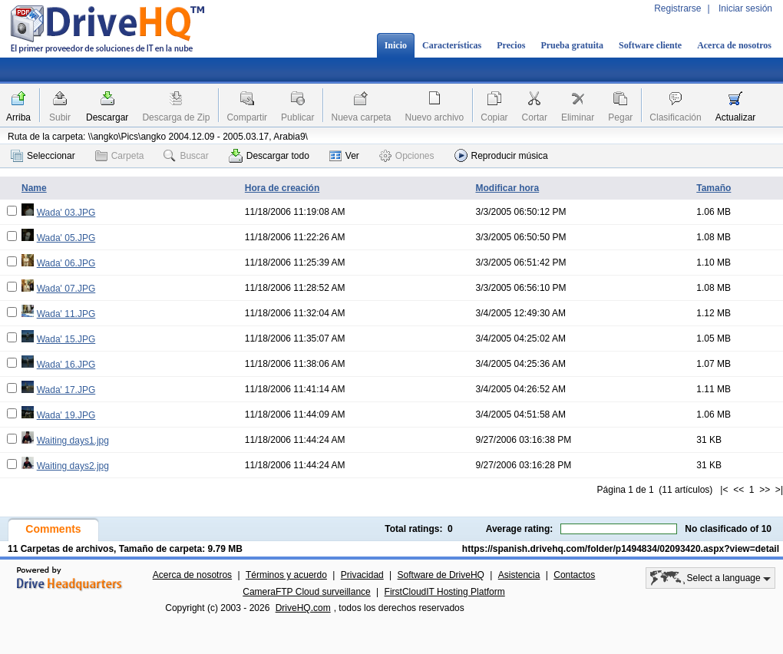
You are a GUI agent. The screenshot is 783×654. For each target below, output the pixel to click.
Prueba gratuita (571, 45)
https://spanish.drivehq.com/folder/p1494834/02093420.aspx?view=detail (620, 548)
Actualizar (735, 117)
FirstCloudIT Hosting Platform (445, 591)
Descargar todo (269, 156)
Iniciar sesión (745, 8)
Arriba (18, 117)
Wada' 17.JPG (66, 390)
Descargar (107, 117)
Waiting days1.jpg (73, 440)
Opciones (406, 156)
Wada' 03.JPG (66, 212)
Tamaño (713, 188)
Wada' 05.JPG (66, 238)
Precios (511, 45)
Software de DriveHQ (441, 575)
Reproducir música (501, 155)
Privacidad (362, 575)
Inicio (396, 45)
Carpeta (119, 155)
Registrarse (677, 8)
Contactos (574, 575)
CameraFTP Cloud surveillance (307, 591)
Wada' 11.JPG (66, 314)
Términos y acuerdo (286, 575)
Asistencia (519, 575)
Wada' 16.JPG (66, 364)
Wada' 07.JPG (66, 288)
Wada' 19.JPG (66, 415)
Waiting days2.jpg (73, 466)
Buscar (186, 156)
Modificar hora (507, 188)
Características (451, 45)
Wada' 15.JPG (66, 339)
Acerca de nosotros (734, 45)
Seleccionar (43, 156)
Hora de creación (282, 188)
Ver (344, 155)
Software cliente (650, 45)
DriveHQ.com (303, 608)
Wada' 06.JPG (66, 263)
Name (34, 188)
